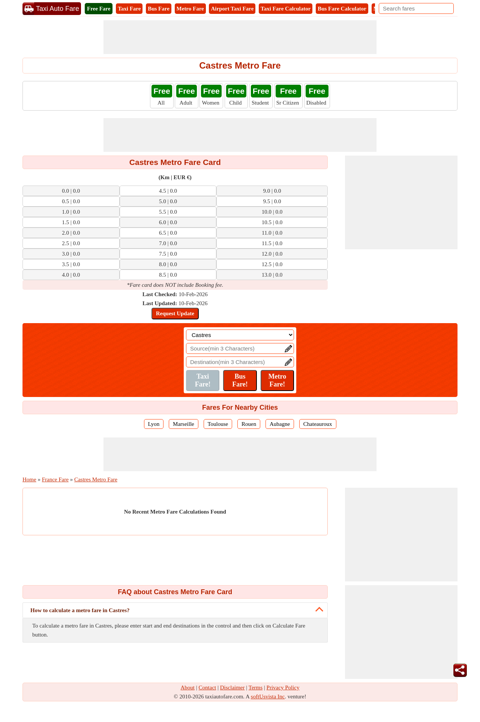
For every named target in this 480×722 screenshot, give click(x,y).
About (188, 688)
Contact (207, 688)
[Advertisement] (240, 37)
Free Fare (98, 9)
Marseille (183, 424)
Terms (255, 688)
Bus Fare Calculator (342, 9)
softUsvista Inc (268, 697)
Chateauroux (317, 424)
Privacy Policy (283, 688)
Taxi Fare (129, 9)
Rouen (249, 424)
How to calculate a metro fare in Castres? (80, 610)
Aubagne (280, 424)
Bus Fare (159, 9)
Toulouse (218, 424)
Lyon (154, 424)
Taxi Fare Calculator (285, 9)
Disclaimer (232, 688)
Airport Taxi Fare (232, 9)
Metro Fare (190, 9)
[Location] (240, 335)
